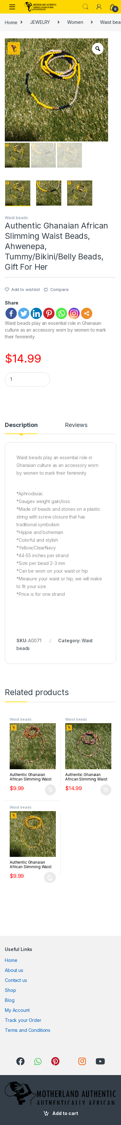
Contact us (16, 980)
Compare (59, 289)
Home (11, 22)
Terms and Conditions (27, 1030)
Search (85, 6)
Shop (10, 990)
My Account (17, 1010)
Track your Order (23, 1020)
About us (14, 970)
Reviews (76, 425)
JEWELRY (40, 22)
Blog (9, 1000)
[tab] (21, 428)
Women (75, 22)
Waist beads (16, 217)
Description (21, 425)
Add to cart (65, 1113)
